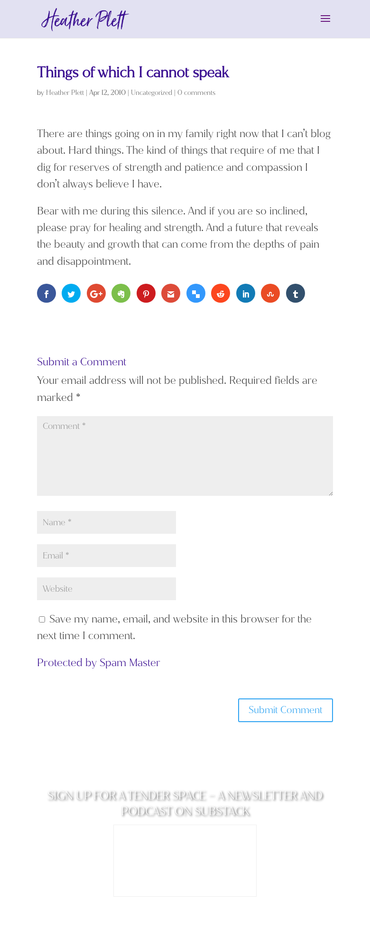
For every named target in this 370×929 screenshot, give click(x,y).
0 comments (196, 92)
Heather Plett (65, 92)
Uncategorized (151, 92)
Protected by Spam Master (98, 662)
